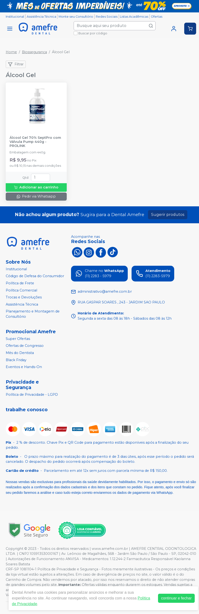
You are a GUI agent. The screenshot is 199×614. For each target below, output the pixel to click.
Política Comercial (21, 290)
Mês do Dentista (20, 353)
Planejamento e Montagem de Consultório (33, 314)
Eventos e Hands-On (24, 367)
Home (11, 52)
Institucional (15, 16)
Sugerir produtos (167, 214)
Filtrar (16, 64)
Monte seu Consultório (76, 16)
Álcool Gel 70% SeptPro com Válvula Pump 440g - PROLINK (35, 142)
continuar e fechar (176, 598)
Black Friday (16, 360)
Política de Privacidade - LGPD (32, 394)
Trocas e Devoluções (24, 297)
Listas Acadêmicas (134, 16)
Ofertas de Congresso (25, 346)
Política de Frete (20, 283)
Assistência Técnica (41, 16)
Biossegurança (34, 52)
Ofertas (156, 16)
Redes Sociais (106, 16)
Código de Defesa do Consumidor (35, 276)
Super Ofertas (18, 339)
